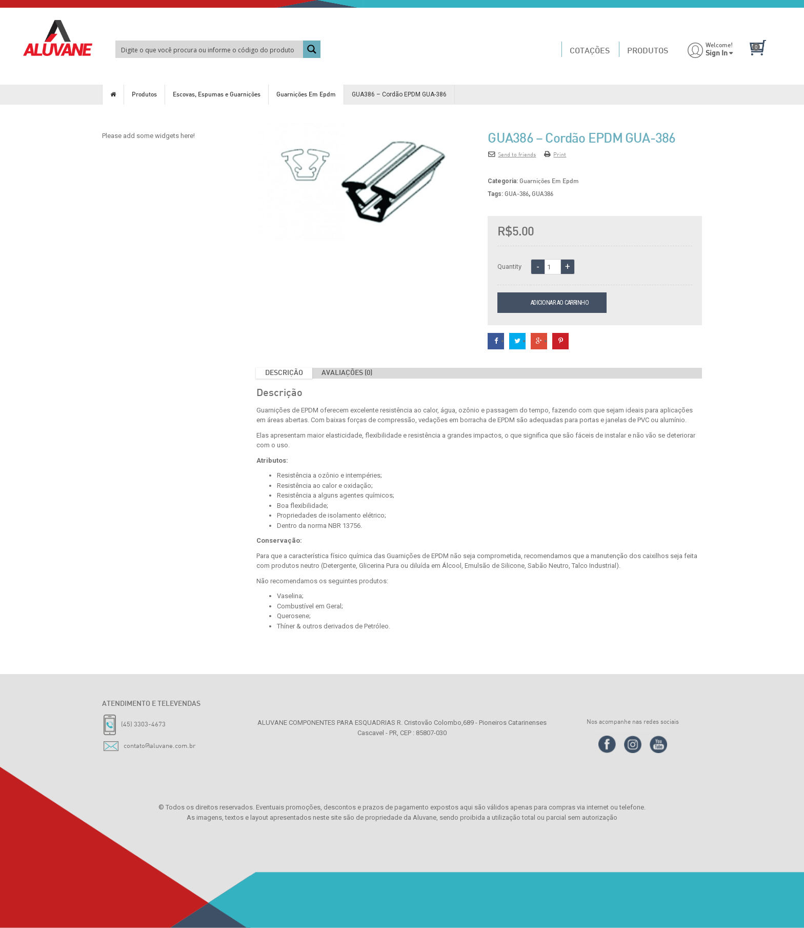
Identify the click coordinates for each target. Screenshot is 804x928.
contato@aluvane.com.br (159, 745)
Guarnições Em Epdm (306, 95)
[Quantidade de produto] (552, 266)
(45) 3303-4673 (143, 724)
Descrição (284, 373)
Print (555, 154)
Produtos (144, 95)
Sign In (717, 53)
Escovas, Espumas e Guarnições (216, 95)
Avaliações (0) (346, 373)
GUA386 (542, 194)
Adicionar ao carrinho (563, 302)
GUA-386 (517, 194)
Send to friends (512, 154)
